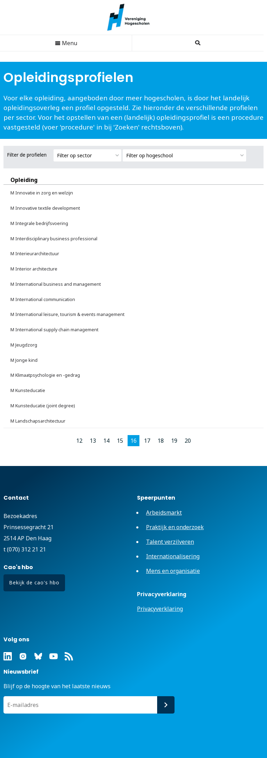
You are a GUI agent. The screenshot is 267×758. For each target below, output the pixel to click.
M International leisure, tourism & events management (67, 314)
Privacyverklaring (160, 609)
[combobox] (87, 155)
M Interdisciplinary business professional (53, 239)
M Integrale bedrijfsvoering (39, 223)
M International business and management (55, 284)
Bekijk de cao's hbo (34, 582)
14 (106, 440)
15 (120, 440)
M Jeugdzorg (23, 345)
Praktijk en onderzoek (175, 527)
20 (188, 440)
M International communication (42, 299)
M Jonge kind (24, 360)
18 (160, 440)
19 (174, 440)
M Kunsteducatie (27, 390)
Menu (66, 43)
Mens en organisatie (173, 571)
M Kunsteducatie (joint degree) (42, 406)
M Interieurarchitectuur (34, 254)
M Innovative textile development (45, 208)
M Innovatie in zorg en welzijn (41, 193)
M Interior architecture (33, 269)
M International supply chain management (54, 330)
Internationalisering (173, 556)
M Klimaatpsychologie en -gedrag (45, 375)
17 (147, 440)
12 (79, 440)
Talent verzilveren (170, 541)
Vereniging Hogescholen (132, 17)
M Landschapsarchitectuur (37, 421)
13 (93, 440)
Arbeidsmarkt (164, 512)
